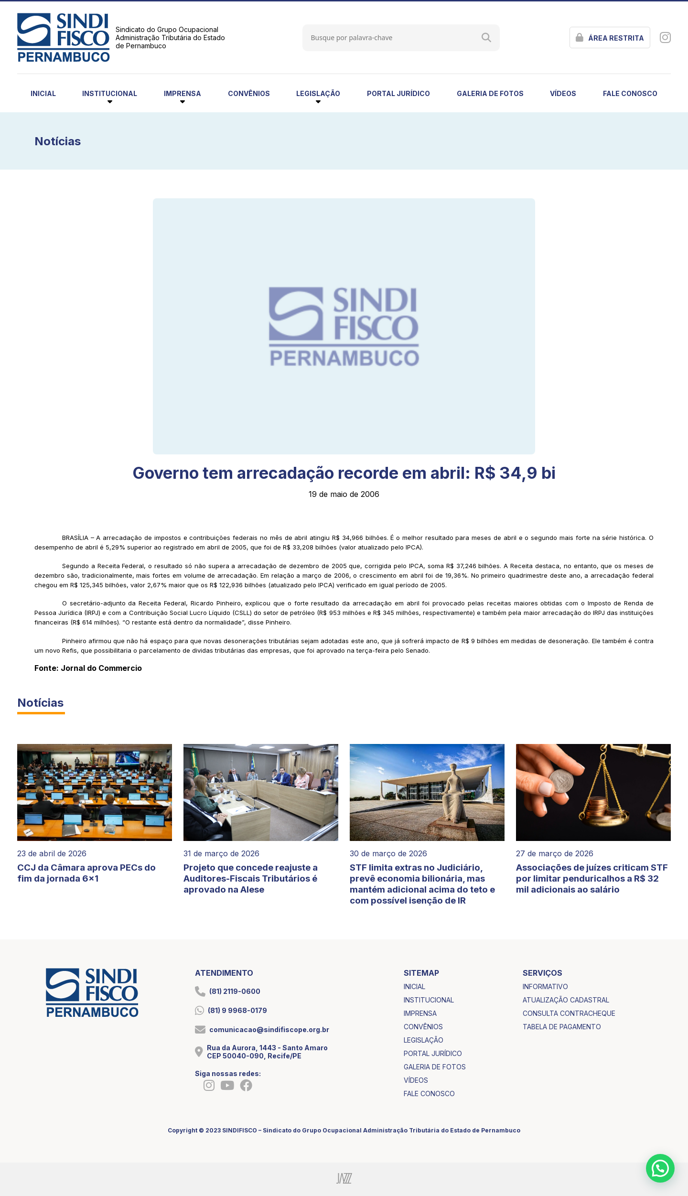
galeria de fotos (490, 93)
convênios (249, 93)
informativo (545, 986)
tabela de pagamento (562, 1027)
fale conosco (630, 93)
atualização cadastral (566, 1000)
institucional (429, 1000)
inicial (43, 93)
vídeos (563, 93)
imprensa (420, 1013)
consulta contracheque (569, 1013)
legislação (423, 1040)
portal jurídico (398, 93)
